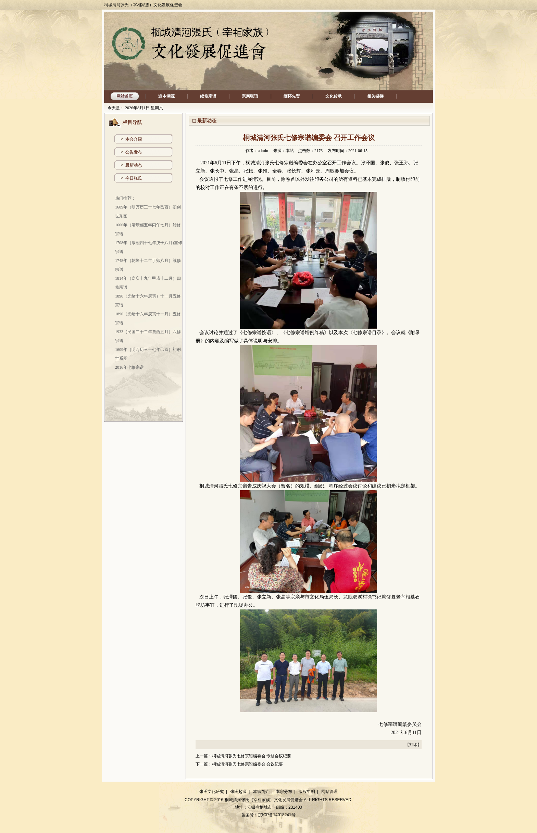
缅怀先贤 (292, 96)
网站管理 (329, 791)
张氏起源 (238, 791)
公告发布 (133, 152)
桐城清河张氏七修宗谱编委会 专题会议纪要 (251, 756)
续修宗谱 (208, 96)
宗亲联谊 (250, 96)
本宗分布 (284, 791)
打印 (413, 744)
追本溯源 (166, 96)
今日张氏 (133, 178)
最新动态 (133, 165)
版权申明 (307, 791)
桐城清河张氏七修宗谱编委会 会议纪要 (247, 764)
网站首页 (124, 96)
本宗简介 (261, 791)
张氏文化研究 (211, 791)
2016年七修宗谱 (129, 367)
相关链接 (375, 96)
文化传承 (333, 96)
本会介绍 (133, 139)
